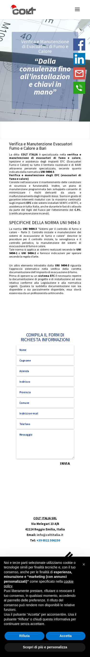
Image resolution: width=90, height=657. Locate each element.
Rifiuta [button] (24, 636)
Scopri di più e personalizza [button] (45, 647)
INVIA (65, 463)
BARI (78, 165)
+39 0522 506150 (48, 540)
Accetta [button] (66, 636)
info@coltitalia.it (50, 535)
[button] (84, 564)
